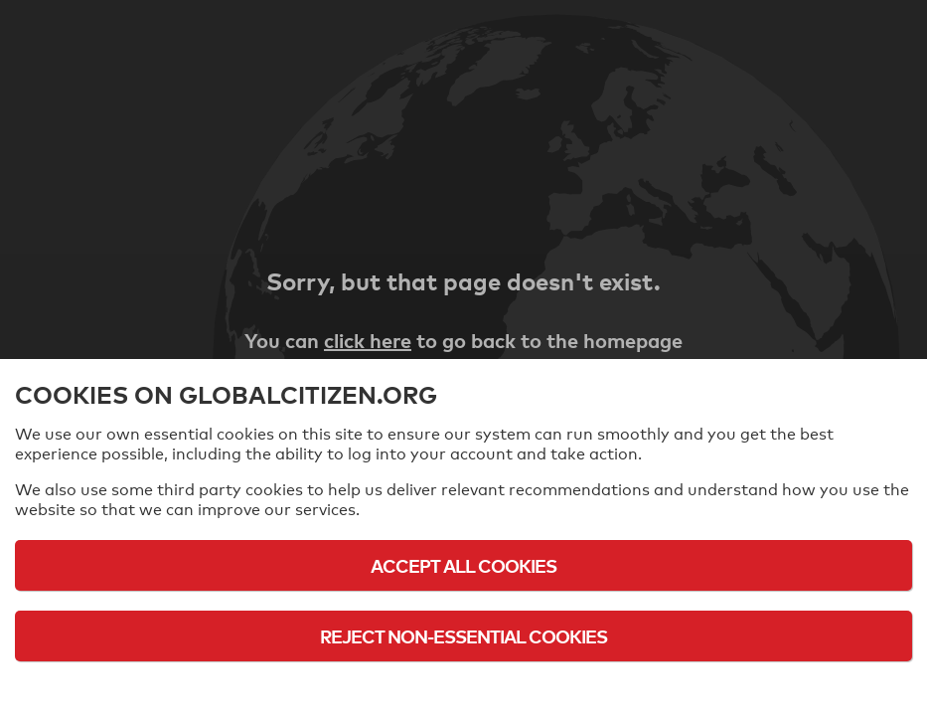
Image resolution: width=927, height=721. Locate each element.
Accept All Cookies (463, 565)
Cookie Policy (464, 690)
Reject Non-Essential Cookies (463, 636)
